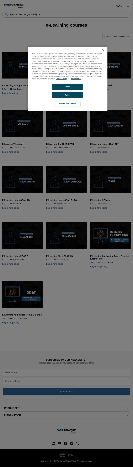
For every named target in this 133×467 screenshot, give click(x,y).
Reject (67, 95)
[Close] (103, 50)
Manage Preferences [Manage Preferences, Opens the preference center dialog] (67, 103)
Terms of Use (76, 79)
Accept (67, 86)
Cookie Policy (61, 79)
